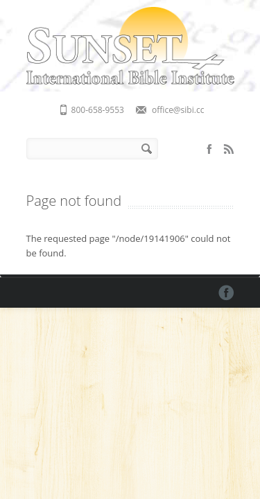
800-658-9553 (97, 110)
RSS (228, 149)
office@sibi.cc (178, 110)
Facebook (209, 149)
